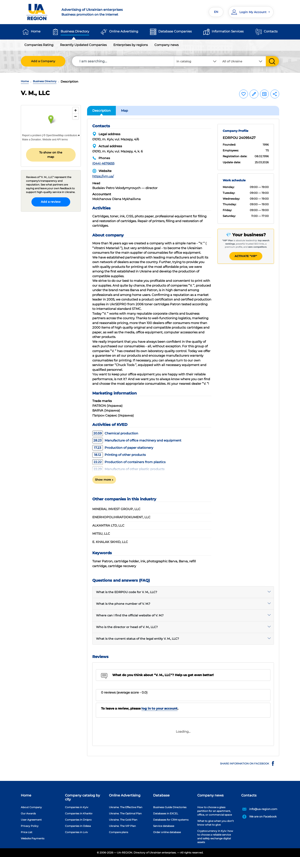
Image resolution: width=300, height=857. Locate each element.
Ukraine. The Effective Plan (125, 807)
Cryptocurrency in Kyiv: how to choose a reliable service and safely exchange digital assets (215, 836)
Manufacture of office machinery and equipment (136, 440)
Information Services (228, 31)
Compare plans (118, 832)
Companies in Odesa (78, 825)
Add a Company (43, 61)
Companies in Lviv (76, 832)
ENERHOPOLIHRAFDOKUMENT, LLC (121, 517)
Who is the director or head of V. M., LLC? (127, 627)
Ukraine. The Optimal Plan (125, 813)
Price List (26, 832)
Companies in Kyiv (76, 807)
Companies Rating (38, 45)
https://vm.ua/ (103, 176)
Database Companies (175, 31)
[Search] (123, 61)
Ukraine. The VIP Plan (122, 825)
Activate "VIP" (246, 256)
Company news (166, 45)
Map (124, 111)
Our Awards (28, 813)
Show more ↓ (104, 479)
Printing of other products (119, 455)
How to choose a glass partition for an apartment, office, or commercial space (214, 811)
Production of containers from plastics (129, 462)
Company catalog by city (82, 797)
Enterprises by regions (130, 45)
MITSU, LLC (101, 533)
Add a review (51, 202)
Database (161, 795)
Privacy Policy (30, 825)
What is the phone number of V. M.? (123, 604)
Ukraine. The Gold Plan (123, 819)
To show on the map (50, 155)
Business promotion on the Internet (103, 11)
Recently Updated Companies (83, 45)
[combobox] (243, 61)
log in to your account (159, 708)
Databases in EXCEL (165, 813)
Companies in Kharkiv (78, 813)
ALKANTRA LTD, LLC (108, 525)
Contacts (271, 31)
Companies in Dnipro (78, 819)
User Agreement (31, 819)
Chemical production (115, 433)
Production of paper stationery (122, 448)
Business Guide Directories (169, 807)
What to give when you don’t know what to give (215, 822)
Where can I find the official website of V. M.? (130, 615)
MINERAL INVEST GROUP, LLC (116, 509)
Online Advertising (123, 31)
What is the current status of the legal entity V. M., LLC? (137, 639)
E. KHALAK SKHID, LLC (110, 542)
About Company (31, 807)
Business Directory (75, 31)
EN (216, 12)
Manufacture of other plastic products (128, 469)
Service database (163, 825)
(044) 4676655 (103, 163)
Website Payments (32, 838)
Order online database (167, 832)
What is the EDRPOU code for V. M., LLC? (126, 592)
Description (101, 111)
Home (35, 31)
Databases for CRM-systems (171, 819)
